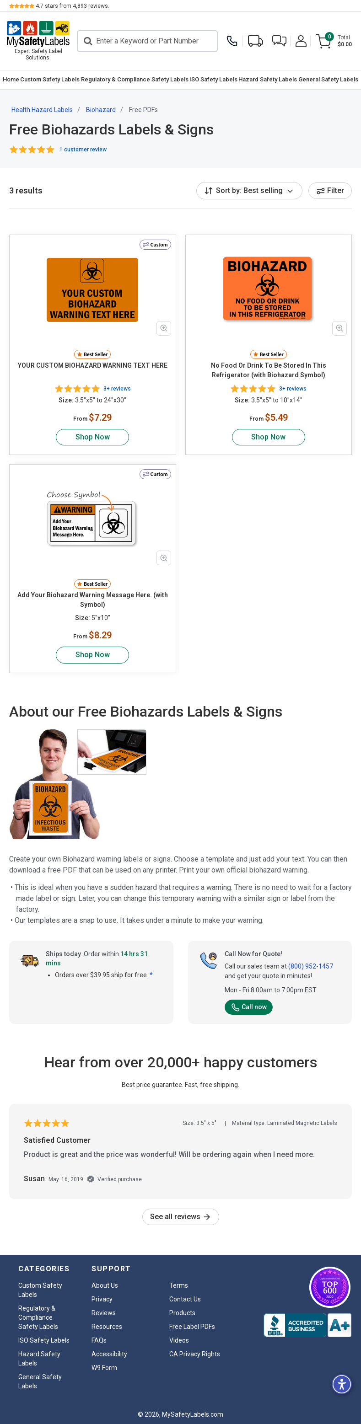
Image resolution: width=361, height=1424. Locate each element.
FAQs (99, 1340)
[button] (279, 41)
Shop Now (92, 437)
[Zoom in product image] (163, 328)
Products (182, 1313)
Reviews (104, 1313)
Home (11, 79)
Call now (249, 1007)
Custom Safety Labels (50, 79)
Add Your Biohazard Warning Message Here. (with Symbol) (92, 599)
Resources (107, 1326)
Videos (179, 1340)
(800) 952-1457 (310, 966)
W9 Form (104, 1367)
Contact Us (185, 1299)
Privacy (102, 1299)
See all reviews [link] (180, 1216)
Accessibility (109, 1354)
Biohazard (101, 109)
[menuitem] (11, 79)
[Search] (147, 41)
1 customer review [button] (83, 149)
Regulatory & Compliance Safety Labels (135, 79)
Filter (330, 190)
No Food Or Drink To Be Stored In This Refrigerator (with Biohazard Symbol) (268, 370)
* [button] (151, 975)
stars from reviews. (72, 6)
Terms (178, 1285)
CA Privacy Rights (194, 1354)
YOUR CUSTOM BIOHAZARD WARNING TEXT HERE (92, 365)
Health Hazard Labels (42, 109)
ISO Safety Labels (213, 79)
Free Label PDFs (192, 1326)
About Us (105, 1285)
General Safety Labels (328, 79)
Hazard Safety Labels (267, 79)
